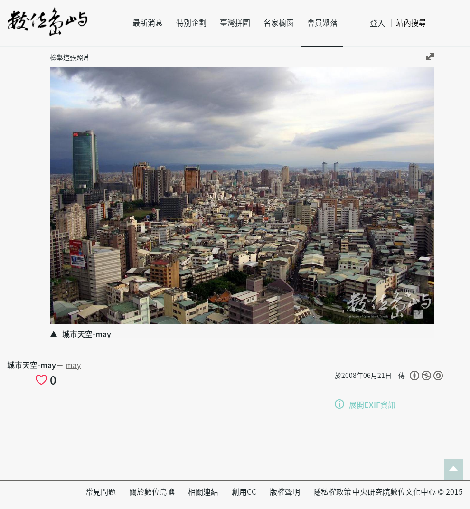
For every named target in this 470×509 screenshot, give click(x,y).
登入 (377, 23)
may (73, 365)
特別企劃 (191, 23)
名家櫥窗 (278, 23)
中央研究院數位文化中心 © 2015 (407, 492)
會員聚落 (322, 23)
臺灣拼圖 (235, 23)
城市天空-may (31, 365)
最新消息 (147, 23)
